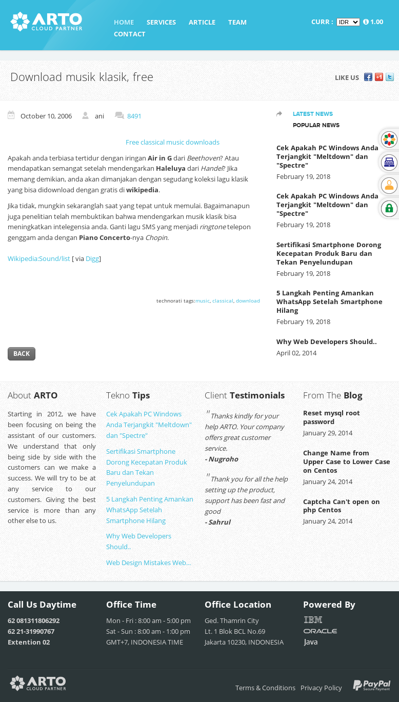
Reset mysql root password (331, 417)
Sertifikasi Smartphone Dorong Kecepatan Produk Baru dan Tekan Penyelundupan (328, 253)
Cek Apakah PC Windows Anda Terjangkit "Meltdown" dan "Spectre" (327, 156)
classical (222, 300)
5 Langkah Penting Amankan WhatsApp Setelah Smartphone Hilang (329, 301)
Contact (130, 33)
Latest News (313, 114)
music (202, 300)
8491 (134, 116)
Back (21, 353)
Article (202, 22)
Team (237, 22)
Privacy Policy (321, 687)
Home (124, 22)
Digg (92, 258)
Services (161, 22)
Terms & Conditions (265, 687)
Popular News (316, 125)
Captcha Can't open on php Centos (341, 506)
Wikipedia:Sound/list (39, 258)
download (248, 300)
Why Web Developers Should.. (326, 341)
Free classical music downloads (173, 142)
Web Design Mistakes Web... (148, 562)
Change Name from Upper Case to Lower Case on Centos (346, 461)
